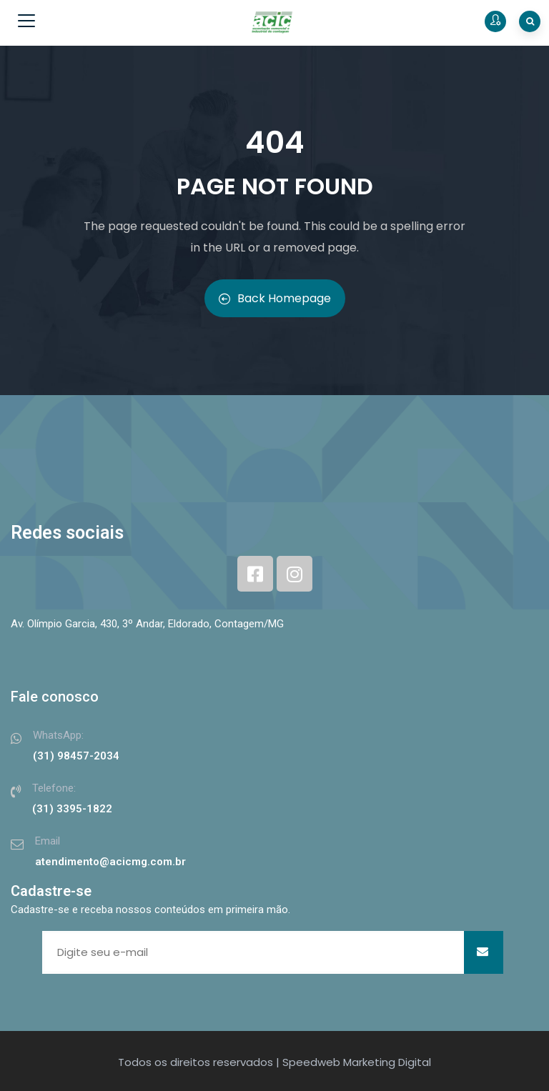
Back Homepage (275, 298)
